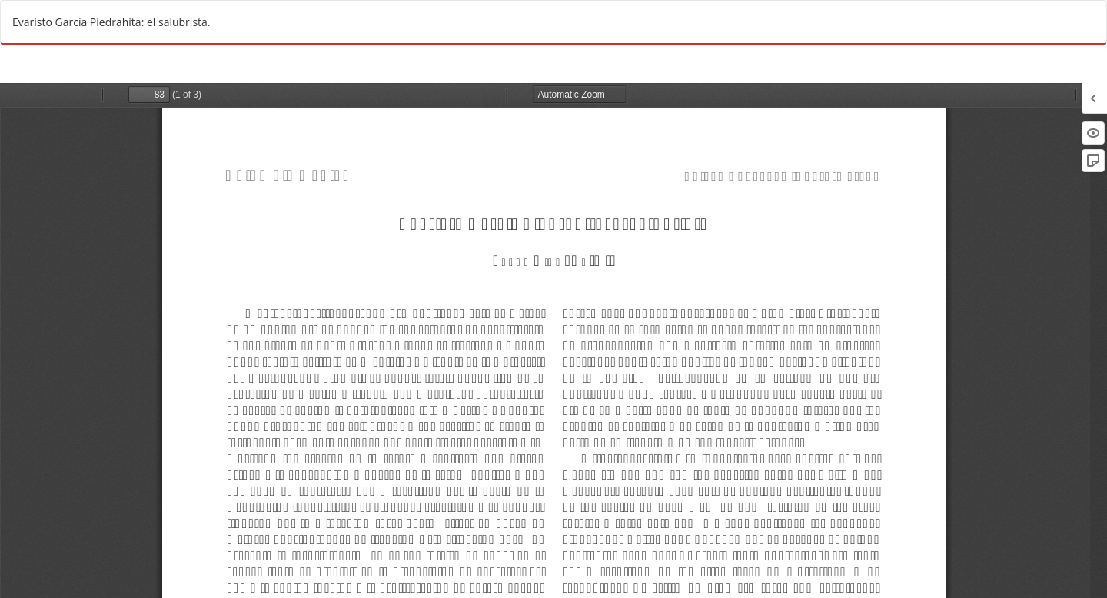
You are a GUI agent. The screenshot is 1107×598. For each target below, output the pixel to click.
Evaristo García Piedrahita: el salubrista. (111, 22)
